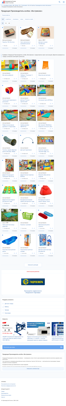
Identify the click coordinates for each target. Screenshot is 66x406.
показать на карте (29, 19)
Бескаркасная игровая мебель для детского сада (27, 200)
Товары (3, 391)
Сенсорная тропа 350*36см (45, 100)
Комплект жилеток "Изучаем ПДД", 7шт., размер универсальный (44, 151)
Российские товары (8, 5)
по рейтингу (8, 19)
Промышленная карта (6, 395)
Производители (4, 393)
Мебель (7, 306)
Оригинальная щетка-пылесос (44, 225)
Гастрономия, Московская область (32, 5)
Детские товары (9, 303)
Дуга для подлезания (26, 150)
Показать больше (33, 264)
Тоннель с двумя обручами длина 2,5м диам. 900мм (9, 150)
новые (21, 19)
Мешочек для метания (44, 75)
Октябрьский (6, 78)
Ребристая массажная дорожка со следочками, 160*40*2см (9, 126)
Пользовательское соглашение (8, 383)
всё (3, 19)
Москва (16, 5)
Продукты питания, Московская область (29, 5)
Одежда (7, 310)
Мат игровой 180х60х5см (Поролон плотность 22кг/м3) (45, 126)
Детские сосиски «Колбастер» (42, 42)
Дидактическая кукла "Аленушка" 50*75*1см (8, 175)
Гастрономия (24, 5)
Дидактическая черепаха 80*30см (27, 175)
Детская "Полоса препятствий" (24, 100)
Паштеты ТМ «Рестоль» (8, 42)
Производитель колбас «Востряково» (43, 5)
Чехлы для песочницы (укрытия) (8, 225)
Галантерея (8, 313)
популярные (15, 19)
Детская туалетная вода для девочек (44, 250)
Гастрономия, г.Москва (34, 5)
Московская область (14, 5)
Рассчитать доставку (33, 347)
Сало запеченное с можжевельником (25, 42)
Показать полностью (33, 368)
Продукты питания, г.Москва (30, 5)
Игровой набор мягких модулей (44, 175)
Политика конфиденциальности (8, 385)
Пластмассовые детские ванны (8, 250)
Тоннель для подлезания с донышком (9, 100)
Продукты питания (20, 5)
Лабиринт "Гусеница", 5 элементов (26, 75)
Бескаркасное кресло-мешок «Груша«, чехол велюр (44, 200)
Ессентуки (23, 228)
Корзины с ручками (25, 224)
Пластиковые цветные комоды (26, 250)
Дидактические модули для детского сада (8, 200)
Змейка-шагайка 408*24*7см (24, 125)
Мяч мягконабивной (7, 75)
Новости (3, 397)
